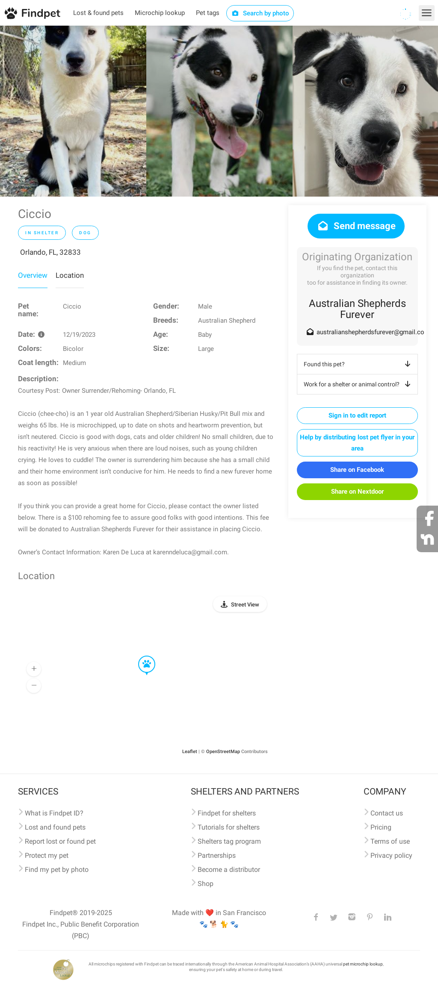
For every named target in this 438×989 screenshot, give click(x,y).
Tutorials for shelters (229, 827)
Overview (32, 275)
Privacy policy (391, 855)
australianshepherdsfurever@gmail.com (373, 332)
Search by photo (260, 13)
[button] (140, 656)
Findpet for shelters (227, 813)
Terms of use (390, 841)
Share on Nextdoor (357, 491)
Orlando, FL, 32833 (50, 252)
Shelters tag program (229, 841)
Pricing (380, 827)
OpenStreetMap (223, 751)
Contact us (386, 813)
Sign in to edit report (357, 415)
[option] (73, 111)
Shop (205, 884)
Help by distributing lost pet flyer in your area (357, 442)
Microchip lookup (160, 13)
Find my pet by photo (57, 869)
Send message (356, 226)
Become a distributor (229, 869)
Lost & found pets (98, 13)
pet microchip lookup (363, 964)
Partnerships (217, 855)
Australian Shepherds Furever (357, 309)
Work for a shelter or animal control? (359, 384)
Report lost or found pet (60, 841)
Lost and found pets (55, 827)
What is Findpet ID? (54, 813)
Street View (245, 604)
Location (70, 275)
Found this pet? (359, 364)
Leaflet (189, 751)
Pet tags (207, 13)
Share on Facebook (357, 470)
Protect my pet (46, 855)
